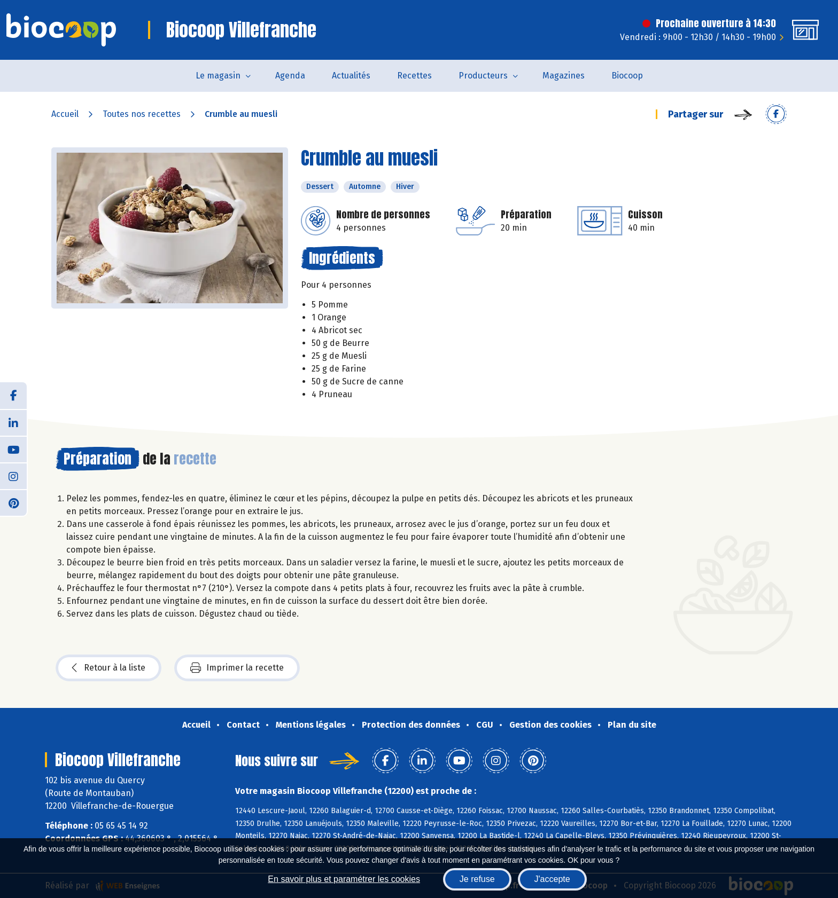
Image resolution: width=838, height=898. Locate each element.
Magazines (563, 75)
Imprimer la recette (237, 668)
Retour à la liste (108, 668)
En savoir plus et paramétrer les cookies (344, 879)
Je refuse (477, 879)
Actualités (351, 75)
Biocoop (627, 75)
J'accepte (552, 879)
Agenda (290, 75)
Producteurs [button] (483, 75)
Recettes (414, 75)
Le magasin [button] (218, 75)
